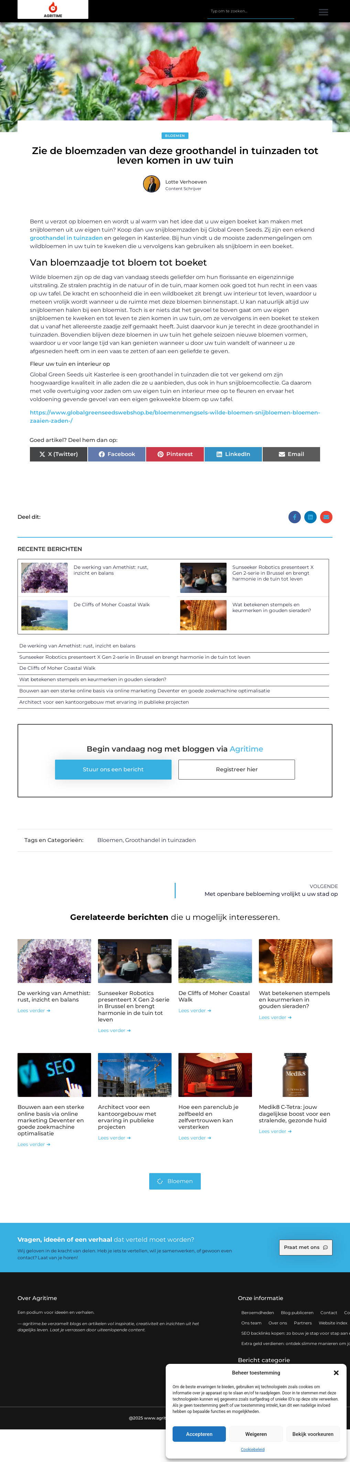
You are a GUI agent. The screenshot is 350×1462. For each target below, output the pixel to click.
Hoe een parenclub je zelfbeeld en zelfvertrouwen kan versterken (208, 1117)
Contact (328, 1312)
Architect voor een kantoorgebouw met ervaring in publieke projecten (104, 702)
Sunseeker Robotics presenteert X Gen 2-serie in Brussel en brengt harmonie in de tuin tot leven (273, 573)
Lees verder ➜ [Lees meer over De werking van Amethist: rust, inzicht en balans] (34, 1010)
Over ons (278, 1322)
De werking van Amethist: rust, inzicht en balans (111, 570)
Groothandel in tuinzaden (160, 840)
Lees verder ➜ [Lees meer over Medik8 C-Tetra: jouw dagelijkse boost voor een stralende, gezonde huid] (275, 1131)
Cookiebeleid (253, 1449)
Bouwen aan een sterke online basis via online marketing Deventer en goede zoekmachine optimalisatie (144, 691)
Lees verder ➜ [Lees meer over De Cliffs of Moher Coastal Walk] (194, 1010)
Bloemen (175, 135)
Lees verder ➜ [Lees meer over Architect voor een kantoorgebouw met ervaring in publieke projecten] (114, 1138)
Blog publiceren (297, 1312)
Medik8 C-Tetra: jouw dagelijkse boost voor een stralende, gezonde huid (294, 1113)
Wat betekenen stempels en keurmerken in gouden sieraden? (271, 607)
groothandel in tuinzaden (66, 238)
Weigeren (256, 1434)
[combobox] (250, 11)
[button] (336, 1372)
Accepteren (199, 1434)
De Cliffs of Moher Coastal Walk (112, 604)
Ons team (251, 1322)
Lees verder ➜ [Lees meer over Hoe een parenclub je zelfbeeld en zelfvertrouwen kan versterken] (194, 1138)
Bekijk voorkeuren (312, 1434)
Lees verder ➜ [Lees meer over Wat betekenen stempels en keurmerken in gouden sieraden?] (275, 1017)
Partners (303, 1322)
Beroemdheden (257, 1312)
